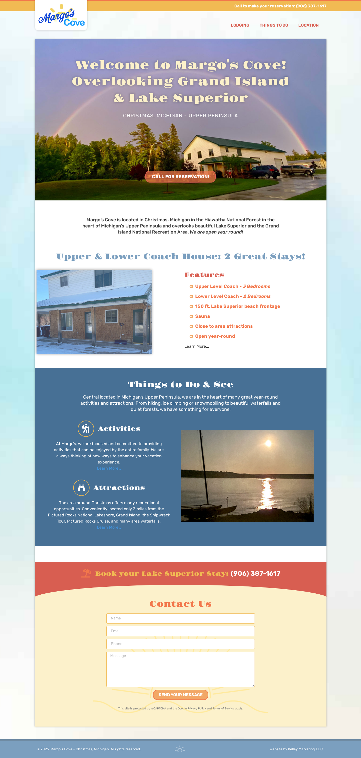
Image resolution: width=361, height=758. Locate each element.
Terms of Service (223, 708)
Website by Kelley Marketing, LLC (296, 749)
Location (308, 25)
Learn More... (196, 346)
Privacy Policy (197, 708)
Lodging (240, 25)
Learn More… (109, 468)
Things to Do (274, 25)
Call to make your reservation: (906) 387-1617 (280, 6)
